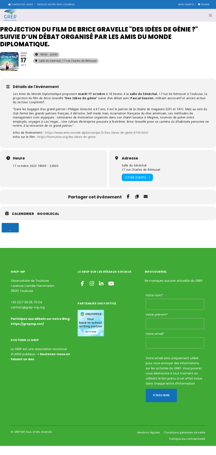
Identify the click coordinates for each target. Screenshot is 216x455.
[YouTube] (110, 291)
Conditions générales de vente (184, 441)
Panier (204, 4)
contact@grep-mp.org (28, 316)
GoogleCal (48, 223)
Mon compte (186, 4)
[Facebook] (82, 291)
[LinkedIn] (100, 291)
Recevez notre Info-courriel (56, 4)
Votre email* (155, 343)
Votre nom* (154, 304)
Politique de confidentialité (187, 448)
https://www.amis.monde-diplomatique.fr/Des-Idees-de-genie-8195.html (96, 142)
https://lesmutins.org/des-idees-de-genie (66, 146)
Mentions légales (148, 441)
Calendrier (23, 223)
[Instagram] (91, 291)
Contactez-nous (20, 4)
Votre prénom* (157, 324)
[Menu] (209, 15)
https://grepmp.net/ (27, 333)
